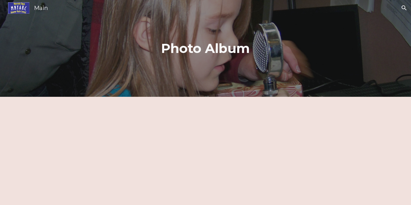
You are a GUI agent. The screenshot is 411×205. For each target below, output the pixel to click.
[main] (205, 48)
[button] (404, 8)
